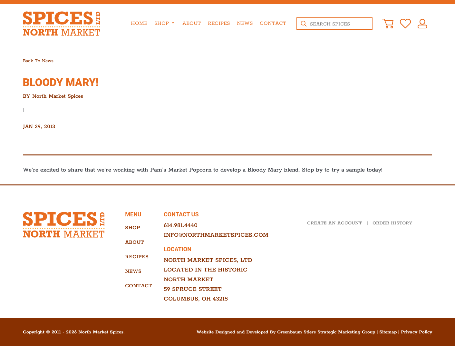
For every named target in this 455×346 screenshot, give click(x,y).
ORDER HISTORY (392, 223)
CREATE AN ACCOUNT (334, 223)
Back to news (38, 61)
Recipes (219, 23)
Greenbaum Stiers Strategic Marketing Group (326, 332)
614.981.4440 (181, 225)
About (191, 23)
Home (139, 23)
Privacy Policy (416, 332)
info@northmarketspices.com (216, 235)
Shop (161, 23)
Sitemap (388, 332)
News (245, 23)
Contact (273, 23)
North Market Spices (57, 96)
